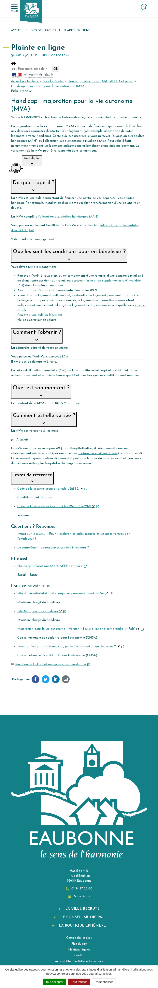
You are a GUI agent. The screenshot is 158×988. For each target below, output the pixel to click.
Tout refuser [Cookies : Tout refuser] (79, 981)
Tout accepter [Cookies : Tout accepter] (54, 981)
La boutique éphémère (82, 926)
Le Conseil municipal (81, 917)
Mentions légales (79, 949)
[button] (33, 186)
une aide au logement (46, 315)
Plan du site (79, 943)
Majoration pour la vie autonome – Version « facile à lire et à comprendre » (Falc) (80, 629)
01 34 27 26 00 (79, 888)
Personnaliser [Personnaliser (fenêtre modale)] (104, 981)
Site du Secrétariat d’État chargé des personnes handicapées (64, 593)
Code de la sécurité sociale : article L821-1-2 (52, 488)
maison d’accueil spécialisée (98, 453)
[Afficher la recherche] (144, 7)
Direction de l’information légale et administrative (52, 664)
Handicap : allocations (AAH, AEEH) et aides (100, 81)
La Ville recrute (82, 909)
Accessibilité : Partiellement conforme (79, 961)
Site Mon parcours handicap (41, 611)
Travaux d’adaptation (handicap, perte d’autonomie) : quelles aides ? (70, 646)
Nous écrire (79, 896)
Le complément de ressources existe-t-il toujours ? (53, 547)
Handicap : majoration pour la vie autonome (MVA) (49, 86)
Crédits (79, 955)
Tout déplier (32, 161)
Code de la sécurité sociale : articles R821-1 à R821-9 (58, 506)
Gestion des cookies (79, 938)
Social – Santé (53, 81)
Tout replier (16, 168)
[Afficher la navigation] (14, 8)
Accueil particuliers (25, 81)
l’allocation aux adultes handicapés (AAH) (68, 216)
